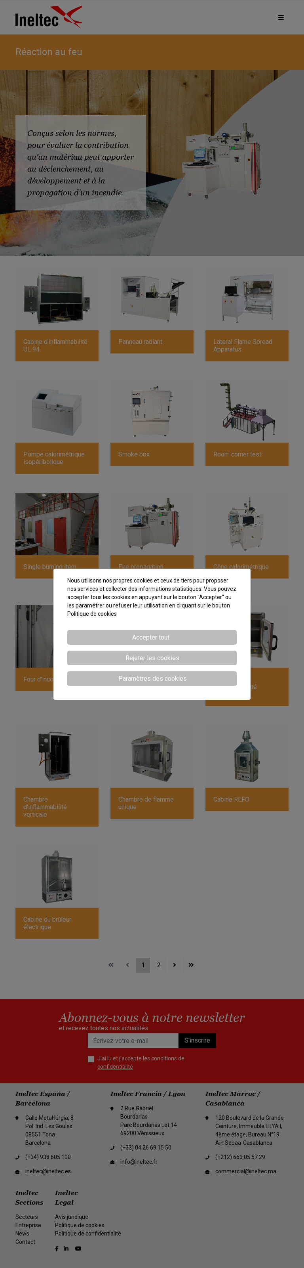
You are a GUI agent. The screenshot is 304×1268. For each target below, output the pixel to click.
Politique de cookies (92, 614)
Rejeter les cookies (152, 658)
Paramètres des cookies (152, 678)
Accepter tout (150, 637)
